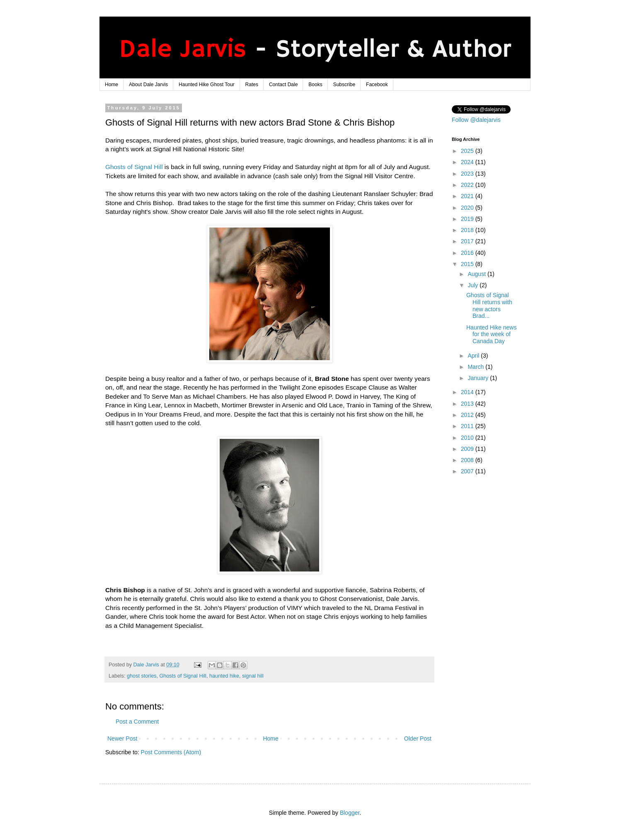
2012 (468, 415)
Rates (251, 84)
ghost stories (141, 676)
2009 (468, 449)
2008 (468, 460)
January (479, 378)
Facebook (377, 84)
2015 (468, 264)
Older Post (417, 738)
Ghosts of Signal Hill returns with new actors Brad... (489, 305)
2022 (468, 185)
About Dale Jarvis (148, 84)
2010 (468, 437)
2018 (468, 230)
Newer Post (122, 738)
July (474, 285)
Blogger (349, 812)
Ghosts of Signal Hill (134, 166)
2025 (468, 151)
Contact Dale (283, 84)
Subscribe (344, 84)
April (474, 355)
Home (111, 84)
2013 (468, 403)
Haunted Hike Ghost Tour (207, 84)
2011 (468, 426)
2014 (468, 392)
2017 (468, 241)
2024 (468, 162)
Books (315, 84)
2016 (468, 252)
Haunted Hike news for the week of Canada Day (491, 334)
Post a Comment (137, 721)
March (476, 366)
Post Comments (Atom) (171, 752)
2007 (468, 471)
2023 (468, 173)
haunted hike (224, 676)
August (477, 274)
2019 (468, 219)
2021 (468, 196)
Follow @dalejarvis (476, 119)
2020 (468, 207)
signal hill (253, 676)
